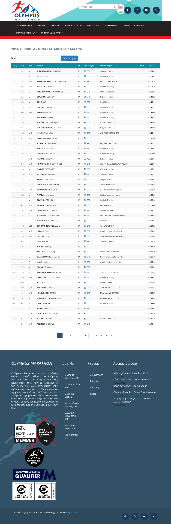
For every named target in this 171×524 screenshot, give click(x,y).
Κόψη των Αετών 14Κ (70, 427)
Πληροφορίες (112, 26)
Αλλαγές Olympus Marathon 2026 (130, 373)
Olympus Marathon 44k (72, 376)
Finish (151, 66)
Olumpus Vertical (69, 395)
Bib (13, 58)
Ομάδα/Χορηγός (107, 66)
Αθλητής (40, 66)
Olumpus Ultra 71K (72, 386)
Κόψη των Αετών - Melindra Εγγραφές (132, 379)
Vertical (55, 26)
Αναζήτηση (69, 58)
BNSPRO (75, 512)
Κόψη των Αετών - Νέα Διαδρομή (130, 385)
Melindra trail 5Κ (71, 436)
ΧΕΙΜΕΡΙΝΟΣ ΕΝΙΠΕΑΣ (26, 34)
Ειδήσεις (94, 381)
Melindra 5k (93, 26)
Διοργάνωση (96, 374)
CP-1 (142, 66)
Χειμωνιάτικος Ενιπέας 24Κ (72, 405)
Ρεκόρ (93, 393)
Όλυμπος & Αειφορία (134, 26)
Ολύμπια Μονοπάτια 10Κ (71, 415)
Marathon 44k (23, 26)
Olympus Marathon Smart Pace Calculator (134, 392)
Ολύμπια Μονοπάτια (51, 34)
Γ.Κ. (15, 66)
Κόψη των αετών (73, 26)
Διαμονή (94, 387)
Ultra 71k (41, 26)
